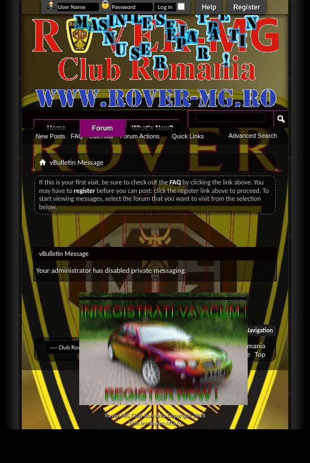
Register (246, 7)
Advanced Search (253, 135)
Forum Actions (139, 136)
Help (209, 7)
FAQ (77, 136)
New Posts (51, 136)
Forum (102, 128)
